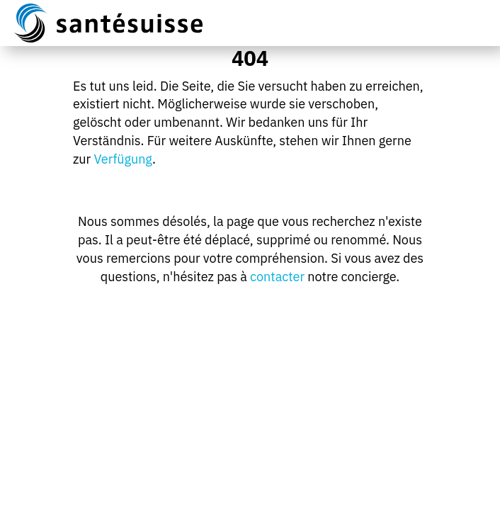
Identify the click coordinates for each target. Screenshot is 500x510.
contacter (277, 276)
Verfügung (122, 159)
